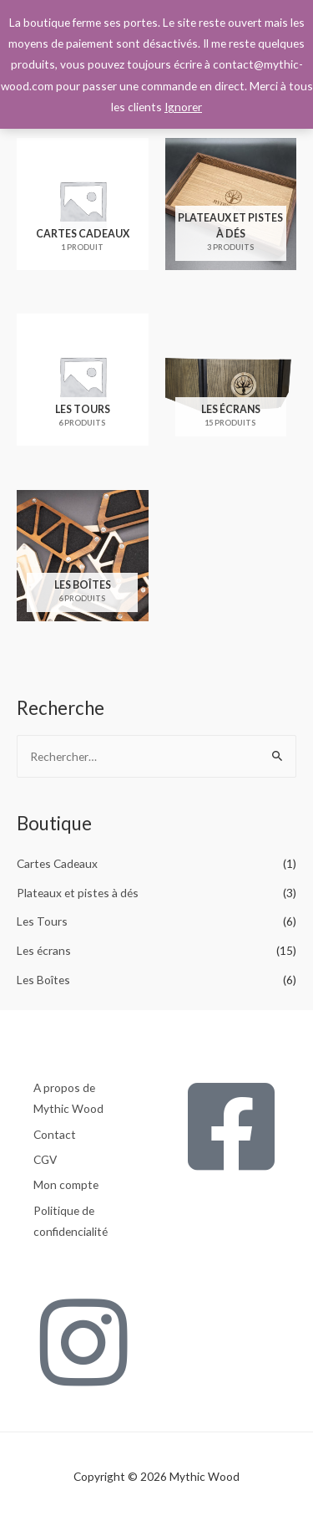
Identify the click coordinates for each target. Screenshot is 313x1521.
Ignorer (183, 107)
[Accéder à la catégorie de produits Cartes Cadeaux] (83, 208)
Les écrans (44, 950)
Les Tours (42, 921)
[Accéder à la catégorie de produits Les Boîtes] (83, 560)
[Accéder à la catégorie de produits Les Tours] (83, 384)
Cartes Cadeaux (57, 863)
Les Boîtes (43, 979)
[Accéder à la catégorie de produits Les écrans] (231, 384)
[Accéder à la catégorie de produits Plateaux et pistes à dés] (231, 208)
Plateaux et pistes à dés (78, 893)
